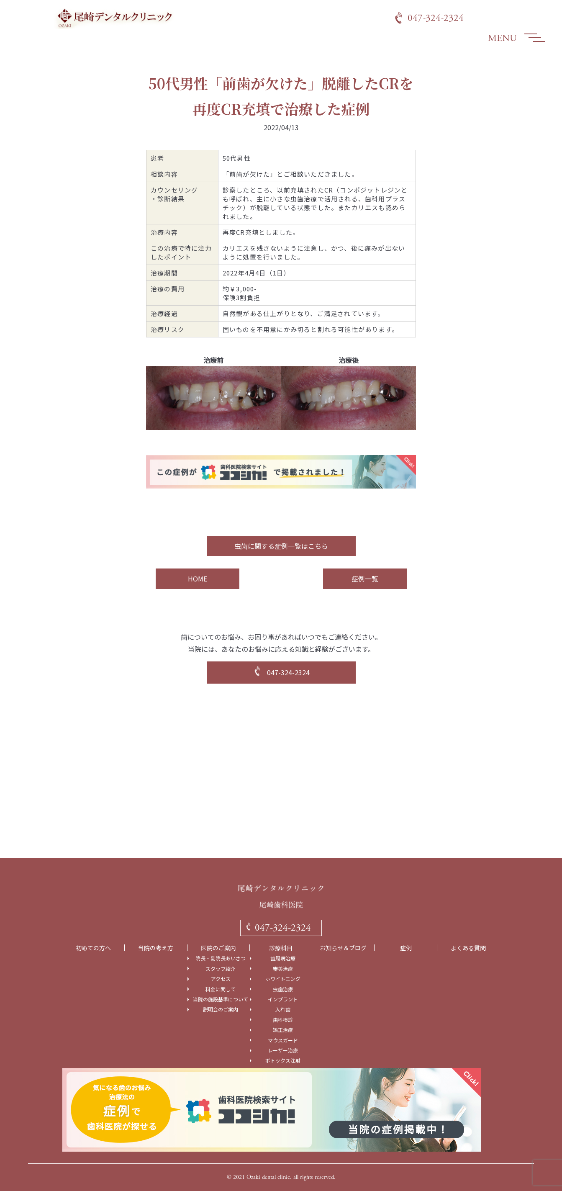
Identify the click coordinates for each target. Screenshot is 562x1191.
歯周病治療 (282, 958)
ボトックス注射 (282, 1060)
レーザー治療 (283, 1050)
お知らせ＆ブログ (343, 948)
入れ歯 (282, 1009)
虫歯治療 (283, 989)
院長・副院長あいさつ (220, 958)
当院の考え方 (155, 948)
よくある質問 (468, 948)
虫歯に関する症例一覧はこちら (281, 546)
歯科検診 (283, 1020)
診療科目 (281, 948)
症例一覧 (365, 579)
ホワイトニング (282, 979)
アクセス (221, 979)
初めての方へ (93, 948)
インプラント (283, 999)
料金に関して (220, 989)
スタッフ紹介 (220, 969)
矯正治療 (283, 1030)
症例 (406, 948)
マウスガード (283, 1040)
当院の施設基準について (220, 999)
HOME (197, 579)
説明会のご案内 (220, 1009)
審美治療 (283, 969)
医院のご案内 (218, 948)
